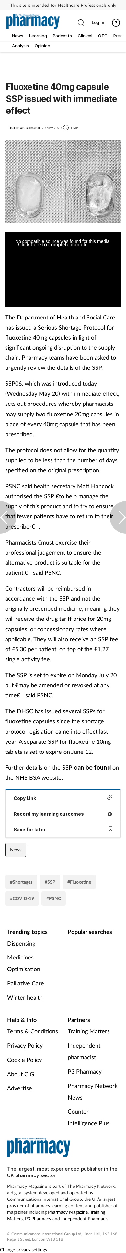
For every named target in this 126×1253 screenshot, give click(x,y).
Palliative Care (25, 983)
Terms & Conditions (32, 1031)
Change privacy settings (23, 1249)
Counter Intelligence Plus (88, 1117)
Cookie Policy (24, 1059)
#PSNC (53, 898)
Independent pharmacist (84, 1051)
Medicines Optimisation (23, 963)
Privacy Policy (25, 1045)
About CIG (20, 1074)
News (15, 849)
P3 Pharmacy (85, 1071)
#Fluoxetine (79, 882)
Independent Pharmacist (85, 1218)
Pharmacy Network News (93, 1091)
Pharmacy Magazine (68, 1212)
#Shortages (21, 882)
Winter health (25, 997)
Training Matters (89, 1031)
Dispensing (21, 943)
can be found (92, 767)
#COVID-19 (22, 898)
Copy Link (63, 798)
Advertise (19, 1087)
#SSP (50, 882)
